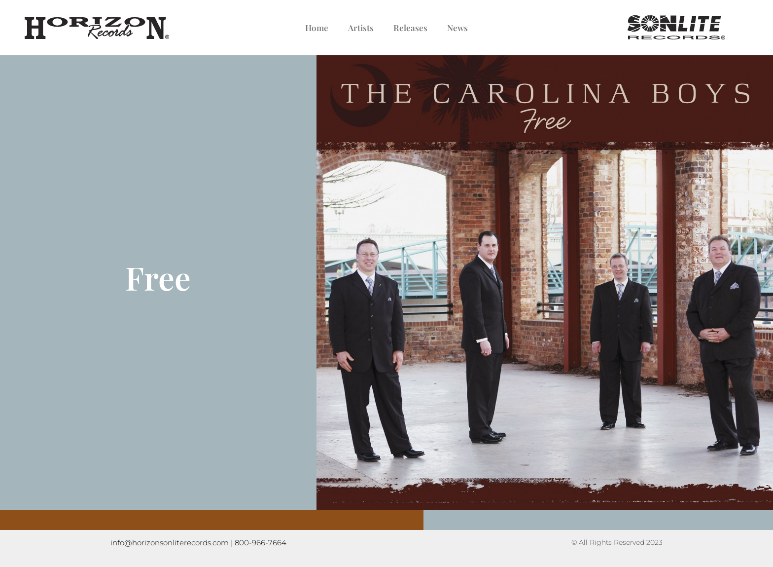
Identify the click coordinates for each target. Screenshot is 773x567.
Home (316, 27)
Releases (410, 27)
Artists (361, 27)
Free (158, 277)
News (457, 27)
